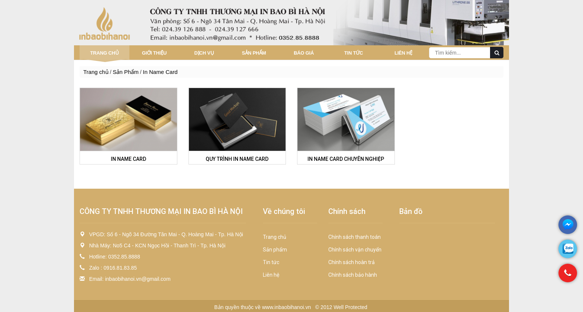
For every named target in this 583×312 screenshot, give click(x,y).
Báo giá (304, 53)
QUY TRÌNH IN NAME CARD (237, 159)
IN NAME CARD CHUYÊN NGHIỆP (345, 159)
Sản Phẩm (254, 53)
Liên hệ (403, 53)
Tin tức (353, 53)
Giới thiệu (154, 53)
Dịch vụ (204, 53)
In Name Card (160, 72)
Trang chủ (104, 53)
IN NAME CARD (128, 159)
